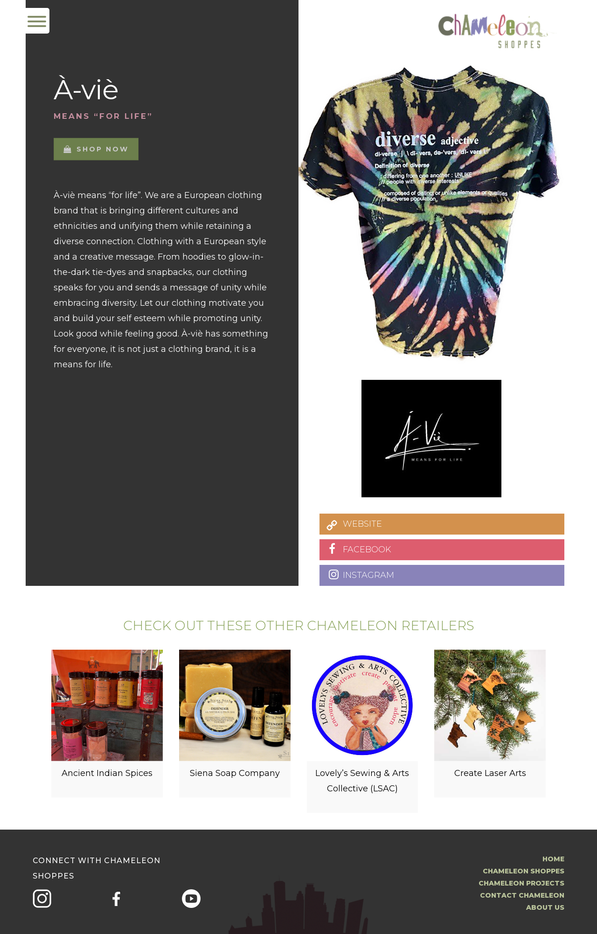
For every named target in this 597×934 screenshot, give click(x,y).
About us (545, 907)
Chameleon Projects (521, 883)
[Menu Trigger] (36, 21)
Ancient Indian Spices (107, 777)
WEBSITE (362, 524)
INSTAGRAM (368, 575)
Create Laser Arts (490, 777)
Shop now (96, 142)
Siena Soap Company (235, 777)
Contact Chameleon (522, 895)
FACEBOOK (367, 549)
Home (553, 859)
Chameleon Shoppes (523, 871)
